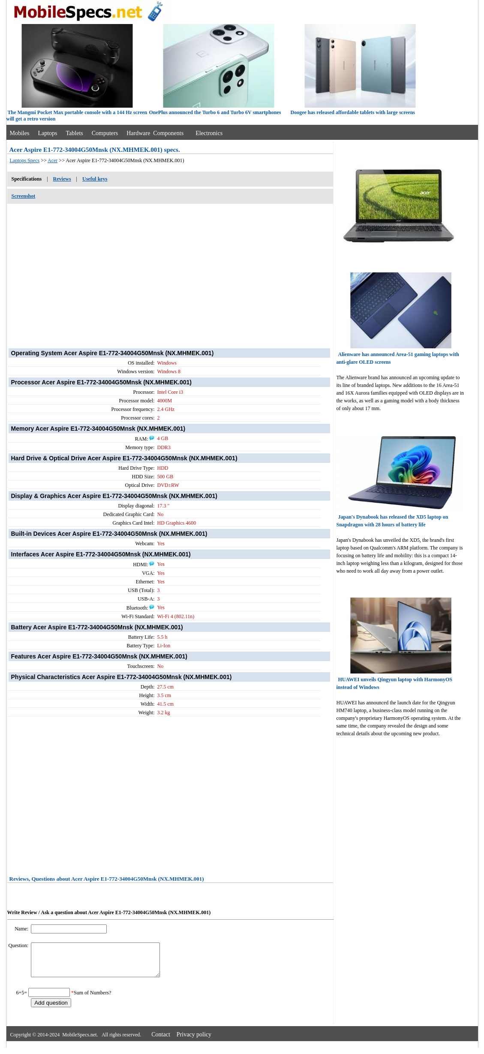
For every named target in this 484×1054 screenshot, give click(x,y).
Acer (52, 160)
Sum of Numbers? (92, 999)
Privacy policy (194, 1041)
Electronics (208, 133)
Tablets (74, 133)
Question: (19, 945)
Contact (160, 1041)
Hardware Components (154, 133)
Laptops (47, 133)
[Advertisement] (170, 271)
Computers (105, 133)
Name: (22, 929)
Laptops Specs (25, 160)
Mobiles (20, 133)
